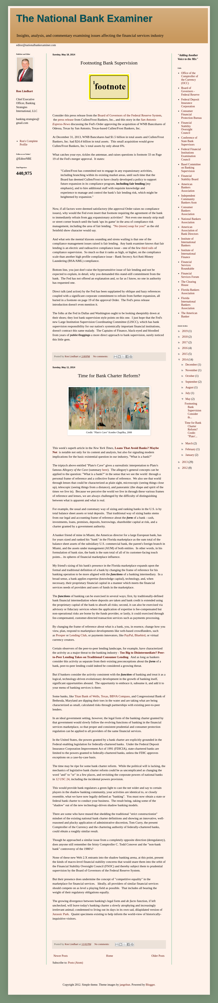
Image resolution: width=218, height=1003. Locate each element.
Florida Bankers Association (190, 291)
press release (66, 119)
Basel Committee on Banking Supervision (191, 168)
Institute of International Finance (188, 254)
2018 (185, 336)
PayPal (128, 635)
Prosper (60, 635)
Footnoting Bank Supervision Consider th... (193, 410)
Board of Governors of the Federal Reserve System (129, 115)
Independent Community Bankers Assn (189, 199)
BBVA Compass (120, 696)
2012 (185, 467)
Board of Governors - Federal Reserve (190, 91)
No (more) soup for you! (129, 226)
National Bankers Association (191, 220)
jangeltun (125, 984)
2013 (185, 462)
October (190, 375)
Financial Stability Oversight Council (186, 127)
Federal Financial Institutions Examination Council (191, 154)
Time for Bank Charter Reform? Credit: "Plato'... (193, 429)
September (191, 381)
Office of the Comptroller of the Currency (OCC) (189, 78)
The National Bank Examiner (84, 18)
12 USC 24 (62, 779)
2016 (185, 348)
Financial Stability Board (189, 177)
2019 (185, 331)
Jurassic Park (60, 914)
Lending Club (78, 635)
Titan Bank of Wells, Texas (91, 696)
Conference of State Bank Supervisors (189, 141)
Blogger (150, 984)
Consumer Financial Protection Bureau (191, 114)
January (190, 454)
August (189, 387)
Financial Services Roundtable (187, 265)
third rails (147, 248)
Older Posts (158, 955)
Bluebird (140, 635)
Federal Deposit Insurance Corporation (190, 103)
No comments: (101, 356)
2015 (185, 353)
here (104, 469)
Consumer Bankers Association (188, 211)
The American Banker (189, 315)
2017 (185, 342)
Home (109, 955)
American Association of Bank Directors (189, 230)
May (188, 398)
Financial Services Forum (190, 275)
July (188, 393)
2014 (185, 359)
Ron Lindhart (24, 91)
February (190, 449)
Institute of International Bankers (188, 242)
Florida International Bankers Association (188, 303)
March (189, 443)
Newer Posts (60, 955)
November (191, 370)
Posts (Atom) (75, 962)
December (191, 364)
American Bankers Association (188, 188)
